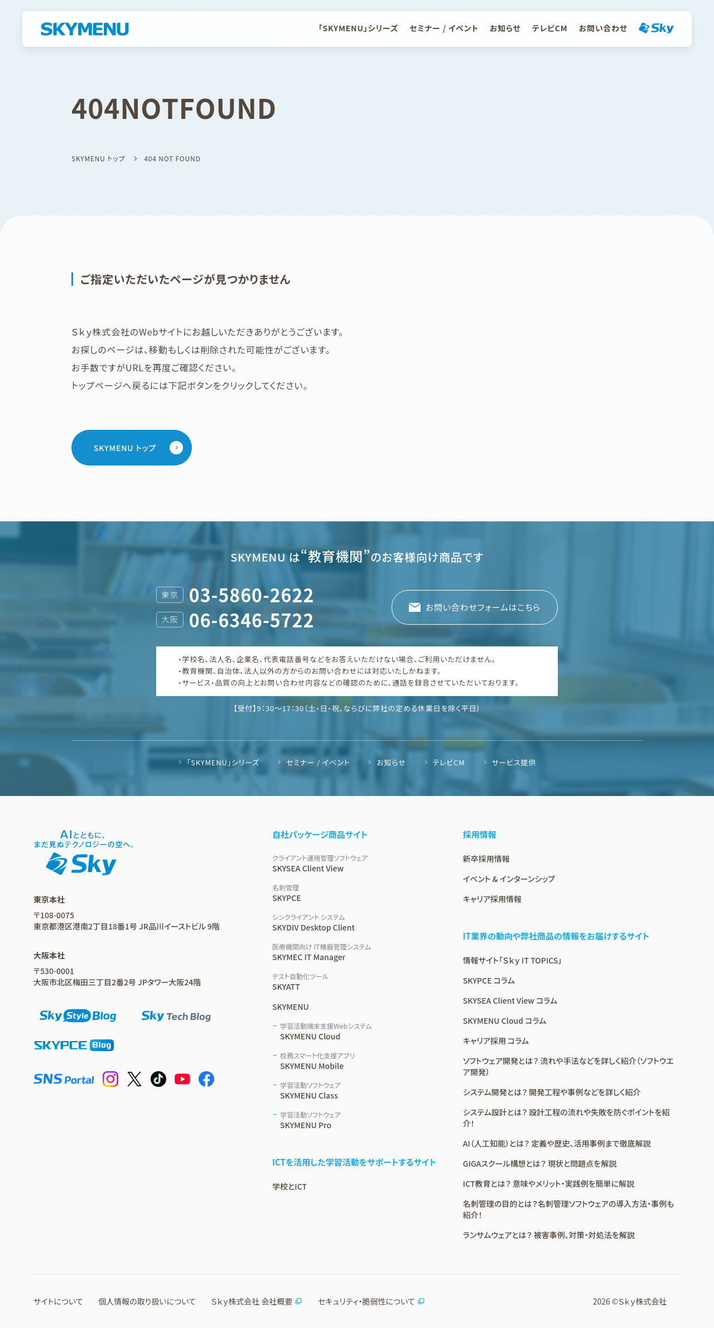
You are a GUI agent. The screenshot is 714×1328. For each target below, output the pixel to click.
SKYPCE (354, 893)
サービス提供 (514, 762)
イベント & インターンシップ (509, 878)
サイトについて (58, 1301)
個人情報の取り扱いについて (147, 1301)
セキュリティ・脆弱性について (371, 1301)
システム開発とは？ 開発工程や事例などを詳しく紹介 (552, 1091)
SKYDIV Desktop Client (354, 922)
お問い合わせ (603, 27)
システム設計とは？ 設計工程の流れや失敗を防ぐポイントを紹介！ (566, 1117)
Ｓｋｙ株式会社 (643, 1301)
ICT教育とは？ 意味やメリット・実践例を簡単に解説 (548, 1183)
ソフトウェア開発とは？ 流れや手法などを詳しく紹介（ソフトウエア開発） (568, 1066)
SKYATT (354, 981)
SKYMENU (290, 1006)
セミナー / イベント (444, 27)
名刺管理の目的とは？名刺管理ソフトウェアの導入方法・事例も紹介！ (568, 1209)
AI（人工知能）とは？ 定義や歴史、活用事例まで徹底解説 (557, 1143)
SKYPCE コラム (489, 980)
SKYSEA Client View (354, 863)
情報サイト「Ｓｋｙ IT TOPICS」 (512, 960)
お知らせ (505, 27)
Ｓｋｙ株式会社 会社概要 (256, 1301)
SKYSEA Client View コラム (510, 1000)
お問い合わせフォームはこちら (483, 607)
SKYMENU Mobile (358, 1061)
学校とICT (289, 1186)
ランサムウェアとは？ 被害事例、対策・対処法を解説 (549, 1234)
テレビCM (550, 27)
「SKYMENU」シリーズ (358, 27)
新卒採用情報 (486, 858)
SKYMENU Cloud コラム (504, 1020)
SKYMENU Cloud (358, 1031)
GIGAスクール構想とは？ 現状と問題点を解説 (539, 1163)
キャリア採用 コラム (496, 1040)
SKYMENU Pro (358, 1120)
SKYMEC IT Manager (354, 952)
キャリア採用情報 (492, 898)
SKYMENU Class (358, 1090)
